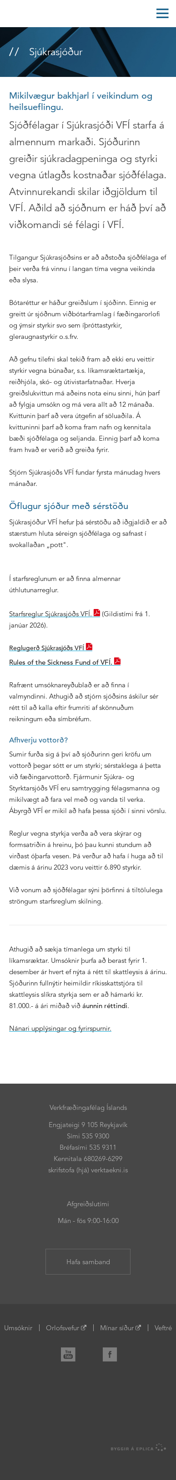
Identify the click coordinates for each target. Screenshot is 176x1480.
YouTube (71, 1352)
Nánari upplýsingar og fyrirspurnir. (60, 1028)
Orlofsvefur (62, 1327)
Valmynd (162, 14)
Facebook (114, 1352)
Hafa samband (88, 1261)
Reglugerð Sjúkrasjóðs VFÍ (46, 648)
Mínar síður (117, 1327)
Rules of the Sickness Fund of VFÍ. (60, 662)
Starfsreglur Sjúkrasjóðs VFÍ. (50, 613)
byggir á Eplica (139, 1447)
